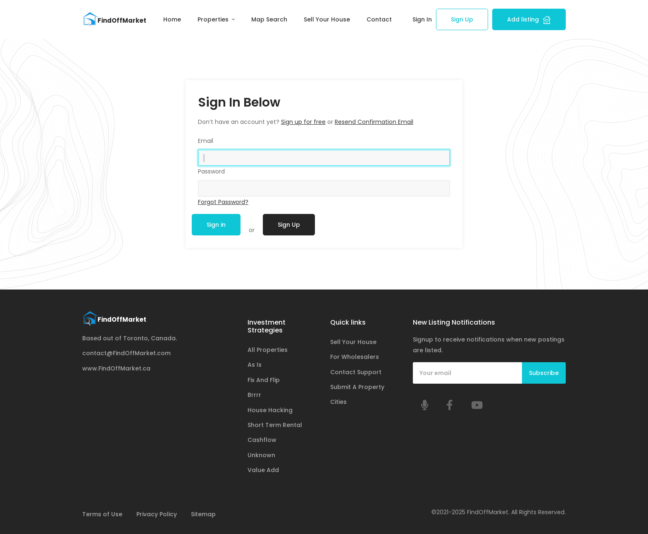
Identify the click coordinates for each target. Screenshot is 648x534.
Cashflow (262, 440)
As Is (255, 365)
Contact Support (355, 372)
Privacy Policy (156, 514)
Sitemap (203, 514)
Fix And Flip (264, 380)
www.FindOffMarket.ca (116, 368)
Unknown (261, 455)
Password (211, 171)
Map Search (269, 19)
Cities (338, 402)
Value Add (263, 470)
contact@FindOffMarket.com (126, 353)
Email (205, 141)
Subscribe (544, 373)
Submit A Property (357, 387)
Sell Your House (327, 19)
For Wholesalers (354, 357)
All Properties (268, 350)
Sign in (216, 225)
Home (172, 19)
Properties (214, 19)
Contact (379, 19)
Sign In (422, 19)
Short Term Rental (275, 425)
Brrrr (254, 395)
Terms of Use (102, 514)
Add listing (529, 19)
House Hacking (270, 410)
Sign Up (462, 19)
